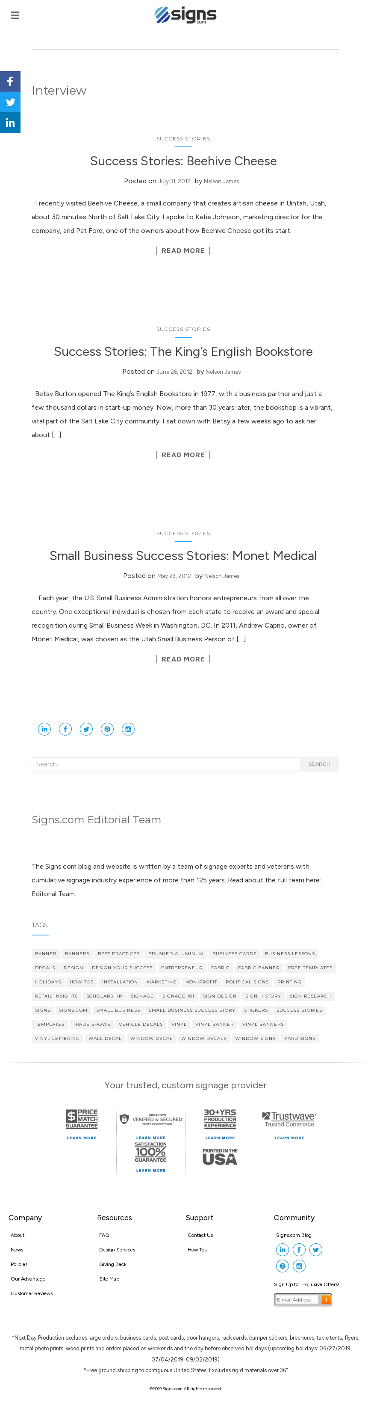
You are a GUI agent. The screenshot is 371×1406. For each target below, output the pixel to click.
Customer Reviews (32, 1293)
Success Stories (183, 138)
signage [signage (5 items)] (142, 996)
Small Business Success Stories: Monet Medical (183, 555)
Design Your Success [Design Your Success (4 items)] (122, 968)
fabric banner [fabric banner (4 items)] (259, 968)
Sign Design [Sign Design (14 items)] (220, 996)
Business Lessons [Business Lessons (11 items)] (290, 953)
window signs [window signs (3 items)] (255, 1038)
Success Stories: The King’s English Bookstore (183, 351)
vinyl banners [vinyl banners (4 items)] (263, 1024)
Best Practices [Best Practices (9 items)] (119, 953)
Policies (19, 1264)
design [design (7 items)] (73, 968)
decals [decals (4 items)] (45, 968)
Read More (183, 250)
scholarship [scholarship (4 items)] (104, 996)
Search (319, 764)
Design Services (117, 1250)
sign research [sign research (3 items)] (310, 996)
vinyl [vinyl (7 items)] (179, 1024)
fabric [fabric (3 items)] (220, 968)
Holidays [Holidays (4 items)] (48, 982)
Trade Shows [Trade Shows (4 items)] (91, 1024)
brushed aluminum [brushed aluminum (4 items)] (176, 953)
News (17, 1250)
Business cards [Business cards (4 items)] (234, 953)
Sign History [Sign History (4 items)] (263, 996)
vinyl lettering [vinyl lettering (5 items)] (57, 1038)
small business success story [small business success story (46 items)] (192, 1010)
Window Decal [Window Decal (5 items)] (151, 1038)
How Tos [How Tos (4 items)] (82, 982)
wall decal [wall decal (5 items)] (105, 1038)
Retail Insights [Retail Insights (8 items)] (56, 996)
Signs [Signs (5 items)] (42, 1010)
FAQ (104, 1235)
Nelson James (221, 181)
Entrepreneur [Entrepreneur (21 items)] (182, 968)
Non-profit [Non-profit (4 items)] (201, 982)
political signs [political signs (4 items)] (247, 982)
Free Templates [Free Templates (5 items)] (310, 968)
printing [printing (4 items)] (289, 982)
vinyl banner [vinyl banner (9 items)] (214, 1024)
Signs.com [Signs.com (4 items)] (73, 1010)
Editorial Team (53, 894)
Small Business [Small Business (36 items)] (118, 1010)
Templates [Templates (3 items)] (50, 1024)
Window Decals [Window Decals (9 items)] (204, 1038)
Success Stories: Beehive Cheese (183, 161)
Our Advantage (28, 1279)
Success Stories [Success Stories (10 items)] (299, 1010)
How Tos (197, 1250)
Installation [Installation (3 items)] (120, 982)
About (17, 1235)
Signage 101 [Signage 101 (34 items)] (178, 996)
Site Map (109, 1279)
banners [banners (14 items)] (77, 953)
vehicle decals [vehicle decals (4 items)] (141, 1024)
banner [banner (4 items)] (45, 953)
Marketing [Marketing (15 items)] (162, 982)
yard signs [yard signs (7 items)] (299, 1038)
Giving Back (113, 1264)
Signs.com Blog (294, 1235)
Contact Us (200, 1235)
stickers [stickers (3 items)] (256, 1010)
